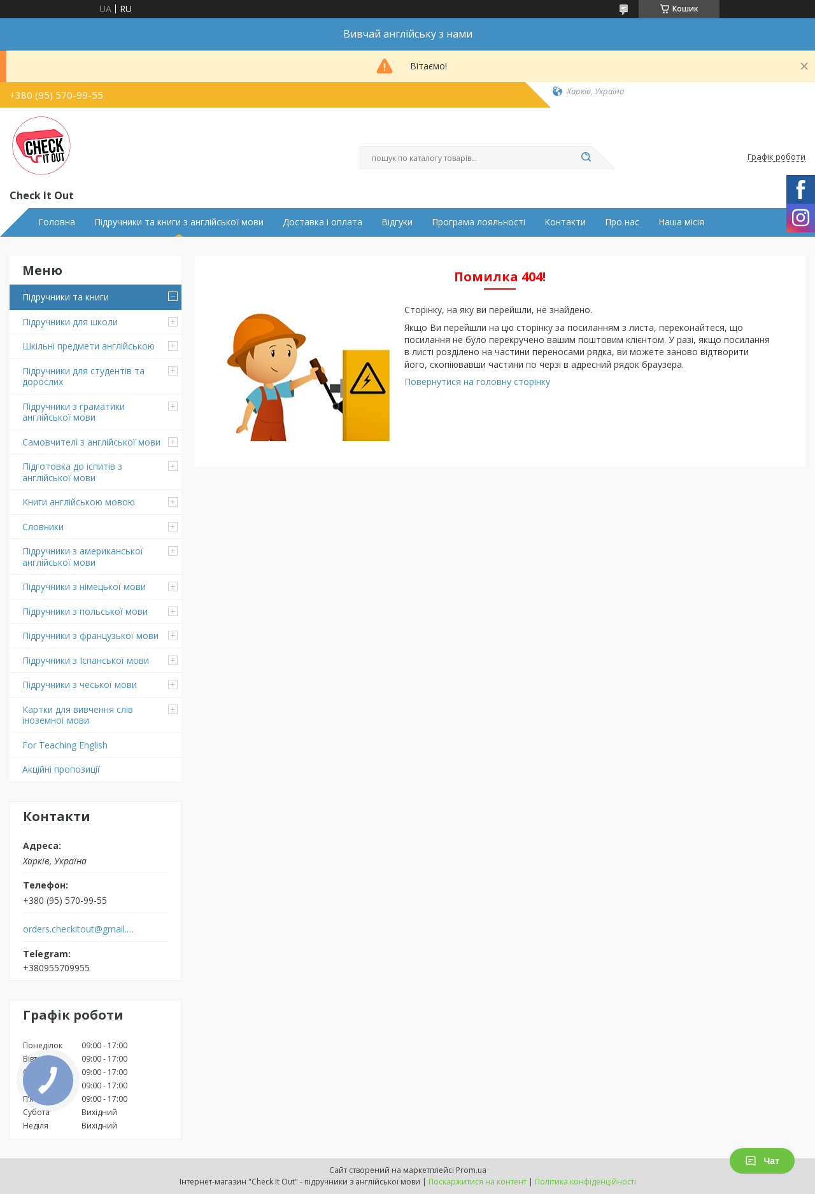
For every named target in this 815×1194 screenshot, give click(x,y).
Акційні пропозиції (61, 769)
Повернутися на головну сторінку (477, 382)
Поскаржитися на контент (478, 1181)
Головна (56, 222)
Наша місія (681, 222)
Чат (762, 1161)
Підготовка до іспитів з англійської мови (72, 472)
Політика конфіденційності (585, 1181)
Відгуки (397, 222)
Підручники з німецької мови (84, 586)
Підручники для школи (70, 322)
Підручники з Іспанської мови (85, 660)
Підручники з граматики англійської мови (73, 412)
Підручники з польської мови (85, 611)
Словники (43, 527)
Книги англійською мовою (78, 502)
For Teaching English (65, 745)
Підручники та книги (65, 297)
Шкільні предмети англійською (88, 346)
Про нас (622, 222)
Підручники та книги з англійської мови (179, 222)
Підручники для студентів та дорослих (83, 376)
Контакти (565, 222)
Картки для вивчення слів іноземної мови (77, 715)
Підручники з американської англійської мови (82, 556)
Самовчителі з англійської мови (91, 442)
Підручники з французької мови (90, 635)
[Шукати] (586, 157)
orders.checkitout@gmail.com (78, 929)
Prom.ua (471, 1170)
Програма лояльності (478, 222)
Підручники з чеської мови (79, 684)
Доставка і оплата (322, 222)
